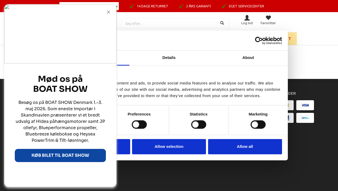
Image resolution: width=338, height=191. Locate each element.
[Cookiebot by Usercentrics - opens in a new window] (259, 40)
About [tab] (248, 57)
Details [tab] (169, 57)
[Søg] (222, 23)
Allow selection (168, 146)
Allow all (245, 146)
